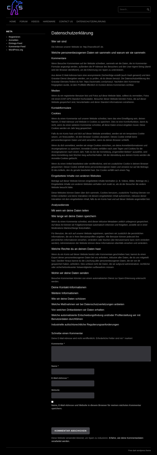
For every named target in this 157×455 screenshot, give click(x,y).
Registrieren (14, 37)
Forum (23, 21)
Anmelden (13, 40)
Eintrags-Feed (15, 43)
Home (13, 21)
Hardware (49, 21)
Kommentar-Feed (17, 46)
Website (55, 390)
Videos (35, 21)
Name (55, 366)
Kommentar (58, 343)
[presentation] (74, 420)
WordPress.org (16, 50)
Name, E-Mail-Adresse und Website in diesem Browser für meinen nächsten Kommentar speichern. (96, 407)
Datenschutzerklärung (91, 21)
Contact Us (66, 21)
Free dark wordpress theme (139, 450)
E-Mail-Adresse (59, 378)
